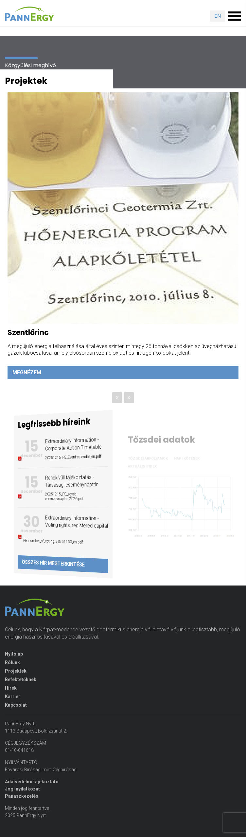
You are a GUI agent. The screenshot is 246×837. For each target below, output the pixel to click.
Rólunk (12, 662)
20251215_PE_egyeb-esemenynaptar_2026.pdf (63, 496)
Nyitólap (14, 654)
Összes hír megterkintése (56, 563)
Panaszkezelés (21, 796)
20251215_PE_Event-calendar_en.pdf (69, 457)
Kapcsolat (16, 705)
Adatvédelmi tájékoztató (32, 781)
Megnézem (26, 372)
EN (217, 16)
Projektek (15, 671)
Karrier (12, 696)
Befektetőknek (20, 679)
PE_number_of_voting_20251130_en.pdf (56, 541)
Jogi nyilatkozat (22, 788)
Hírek (11, 688)
